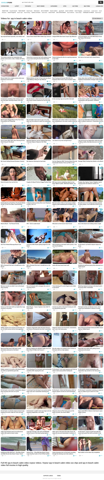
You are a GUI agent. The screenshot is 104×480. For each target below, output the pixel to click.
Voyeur (6, 2)
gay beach (61, 11)
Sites (64, 6)
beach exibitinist (70, 12)
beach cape (20, 12)
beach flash (52, 12)
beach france (98, 12)
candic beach (94, 11)
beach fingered (12, 12)
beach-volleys (78, 12)
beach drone (44, 12)
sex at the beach (61, 12)
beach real (5, 11)
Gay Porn (75, 6)
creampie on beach (88, 12)
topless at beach (35, 12)
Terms (59, 475)
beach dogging (78, 11)
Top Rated (28, 6)
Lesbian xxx (99, 6)
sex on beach (45, 11)
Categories (54, 6)
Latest (17, 6)
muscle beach (13, 11)
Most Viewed (40, 6)
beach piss (29, 11)
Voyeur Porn (5, 6)
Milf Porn (87, 6)
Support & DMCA (48, 475)
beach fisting (27, 12)
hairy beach (22, 11)
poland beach (87, 11)
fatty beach (37, 11)
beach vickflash (69, 11)
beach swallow (53, 11)
